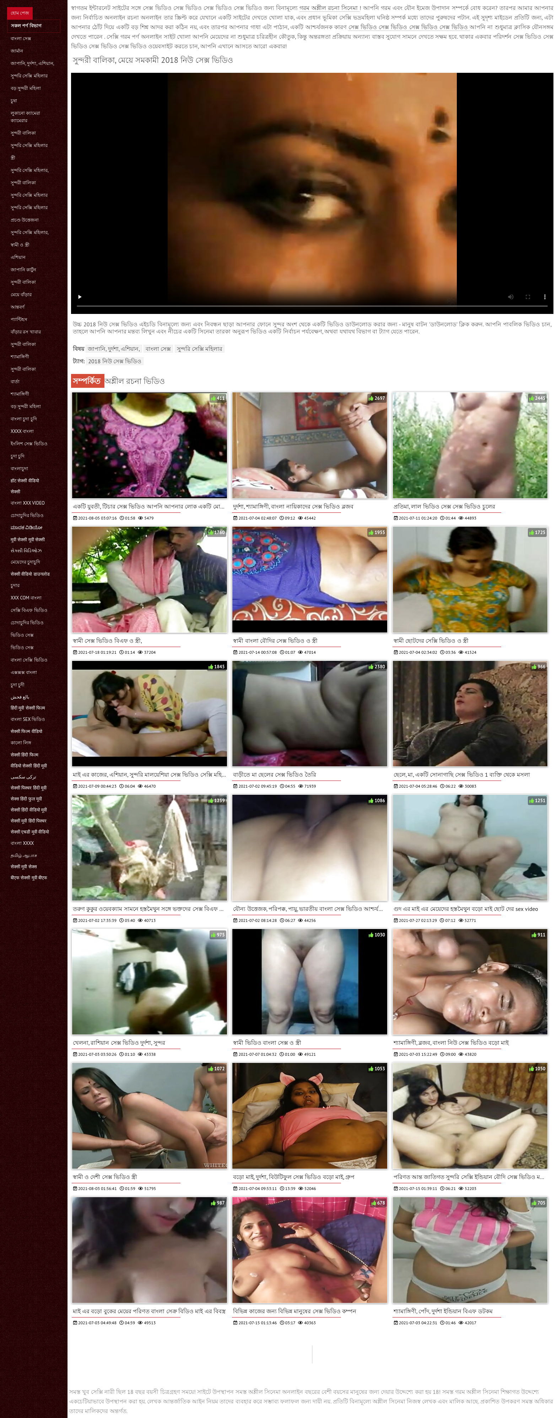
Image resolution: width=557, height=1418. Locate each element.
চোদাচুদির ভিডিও (27, 515)
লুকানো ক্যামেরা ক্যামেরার (25, 117)
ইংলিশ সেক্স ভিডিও (29, 444)
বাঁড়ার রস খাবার (26, 332)
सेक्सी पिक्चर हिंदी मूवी (29, 788)
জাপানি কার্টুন (23, 270)
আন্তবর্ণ (18, 307)
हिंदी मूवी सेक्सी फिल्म (28, 708)
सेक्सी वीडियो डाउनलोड (30, 574)
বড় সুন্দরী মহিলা (26, 88)
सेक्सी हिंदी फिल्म (24, 755)
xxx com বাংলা (26, 598)
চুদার (15, 585)
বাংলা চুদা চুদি (24, 419)
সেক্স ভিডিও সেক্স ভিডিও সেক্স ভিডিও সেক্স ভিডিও (409, 27)
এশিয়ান (18, 257)
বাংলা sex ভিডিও (28, 719)
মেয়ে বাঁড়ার (21, 295)
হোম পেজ (20, 13)
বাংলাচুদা (19, 469)
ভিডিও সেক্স (22, 635)
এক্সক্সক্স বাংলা (24, 672)
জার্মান (17, 51)
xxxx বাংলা (22, 431)
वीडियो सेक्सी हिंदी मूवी (29, 766)
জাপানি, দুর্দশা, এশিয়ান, (32, 63)
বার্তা (15, 382)
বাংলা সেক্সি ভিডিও (29, 660)
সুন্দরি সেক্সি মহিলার (29, 76)
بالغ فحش (20, 697)
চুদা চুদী (18, 685)
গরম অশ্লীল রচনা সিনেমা (329, 7)
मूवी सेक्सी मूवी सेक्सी (28, 540)
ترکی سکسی (23, 777)
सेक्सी (15, 492)
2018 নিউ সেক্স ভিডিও (114, 361)
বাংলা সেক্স (21, 39)
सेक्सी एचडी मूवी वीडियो (30, 832)
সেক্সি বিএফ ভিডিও (29, 610)
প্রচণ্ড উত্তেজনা (25, 220)
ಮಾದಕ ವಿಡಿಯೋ (26, 528)
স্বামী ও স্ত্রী (20, 245)
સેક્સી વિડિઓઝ (26, 551)
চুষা (14, 101)
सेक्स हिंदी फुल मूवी (26, 799)
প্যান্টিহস (19, 319)
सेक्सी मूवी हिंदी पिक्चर (29, 821)
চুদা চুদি (18, 456)
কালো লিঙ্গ (21, 743)
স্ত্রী (13, 158)
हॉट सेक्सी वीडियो (25, 481)
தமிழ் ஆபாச (24, 855)
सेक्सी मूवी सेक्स (24, 867)
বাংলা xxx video (28, 503)
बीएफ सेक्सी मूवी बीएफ (29, 878)
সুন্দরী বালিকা (23, 133)
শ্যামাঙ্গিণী (20, 357)
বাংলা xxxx (22, 843)
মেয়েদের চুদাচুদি (25, 562)
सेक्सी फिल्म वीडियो (26, 731)
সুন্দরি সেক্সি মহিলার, (30, 170)
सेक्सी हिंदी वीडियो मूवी (29, 810)
